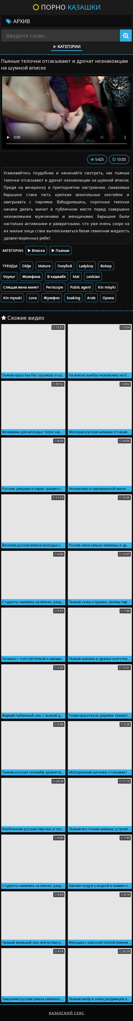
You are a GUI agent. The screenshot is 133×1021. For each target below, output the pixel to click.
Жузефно (52, 297)
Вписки (36, 250)
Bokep (106, 265)
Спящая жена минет (21, 287)
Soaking (73, 297)
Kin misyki (106, 287)
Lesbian (93, 276)
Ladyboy (86, 265)
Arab (91, 297)
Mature (44, 265)
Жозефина (31, 276)
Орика (108, 297)
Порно (66, 7)
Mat (76, 276)
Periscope (54, 287)
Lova (33, 297)
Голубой (64, 265)
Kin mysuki (12, 297)
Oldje (26, 265)
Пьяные (60, 250)
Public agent (80, 287)
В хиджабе (56, 276)
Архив (18, 21)
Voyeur (9, 276)
